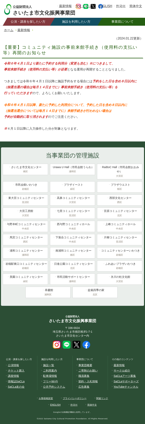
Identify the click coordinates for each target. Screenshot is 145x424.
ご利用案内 (50, 370)
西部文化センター (119, 200)
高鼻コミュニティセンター (72, 200)
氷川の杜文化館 (119, 279)
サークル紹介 (122, 370)
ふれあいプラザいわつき (119, 266)
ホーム (8, 30)
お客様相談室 (46, 398)
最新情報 (65, 6)
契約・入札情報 (88, 381)
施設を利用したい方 (76, 21)
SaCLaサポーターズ (126, 381)
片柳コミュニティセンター (119, 240)
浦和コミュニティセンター (25, 253)
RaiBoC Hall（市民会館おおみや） (119, 172)
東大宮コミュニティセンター (25, 200)
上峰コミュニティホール (119, 227)
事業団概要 (85, 365)
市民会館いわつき (25, 187)
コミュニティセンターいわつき (119, 253)
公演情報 (13, 365)
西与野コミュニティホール (72, 227)
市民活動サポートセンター (72, 279)
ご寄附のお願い (88, 370)
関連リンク (102, 398)
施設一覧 (48, 365)
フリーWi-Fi (50, 381)
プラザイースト (72, 187)
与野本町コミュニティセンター (25, 227)
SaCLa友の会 (16, 386)
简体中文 (135, 6)
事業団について (122, 21)
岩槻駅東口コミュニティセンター (25, 266)
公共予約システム (54, 386)
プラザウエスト (119, 187)
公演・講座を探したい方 (28, 21)
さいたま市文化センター (25, 170)
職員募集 (83, 375)
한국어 (120, 6)
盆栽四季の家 (95, 292)
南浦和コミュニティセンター (72, 253)
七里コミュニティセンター (72, 213)
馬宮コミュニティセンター (25, 240)
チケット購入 (16, 370)
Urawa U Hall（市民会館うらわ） (72, 170)
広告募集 (83, 386)
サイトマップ (84, 6)
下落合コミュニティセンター (72, 240)
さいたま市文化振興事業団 (48, 9)
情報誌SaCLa (16, 381)
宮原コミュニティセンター (119, 213)
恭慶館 (48, 292)
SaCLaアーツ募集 (125, 375)
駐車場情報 (50, 375)
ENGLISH (105, 6)
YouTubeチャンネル (126, 386)
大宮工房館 (25, 213)
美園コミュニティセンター (25, 279)
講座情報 (13, 375)
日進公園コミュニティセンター (72, 266)
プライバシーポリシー (75, 398)
